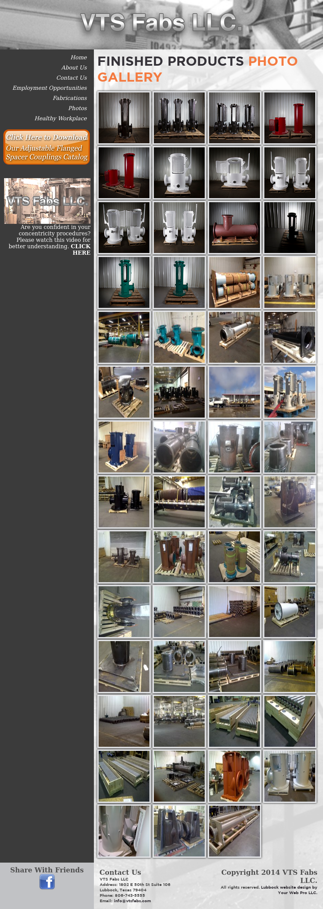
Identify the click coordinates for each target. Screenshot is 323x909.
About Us (74, 67)
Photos (77, 108)
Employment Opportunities (49, 88)
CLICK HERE (80, 249)
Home (78, 57)
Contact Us (71, 78)
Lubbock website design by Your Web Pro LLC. (289, 890)
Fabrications (70, 98)
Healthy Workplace (60, 118)
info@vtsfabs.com (132, 900)
